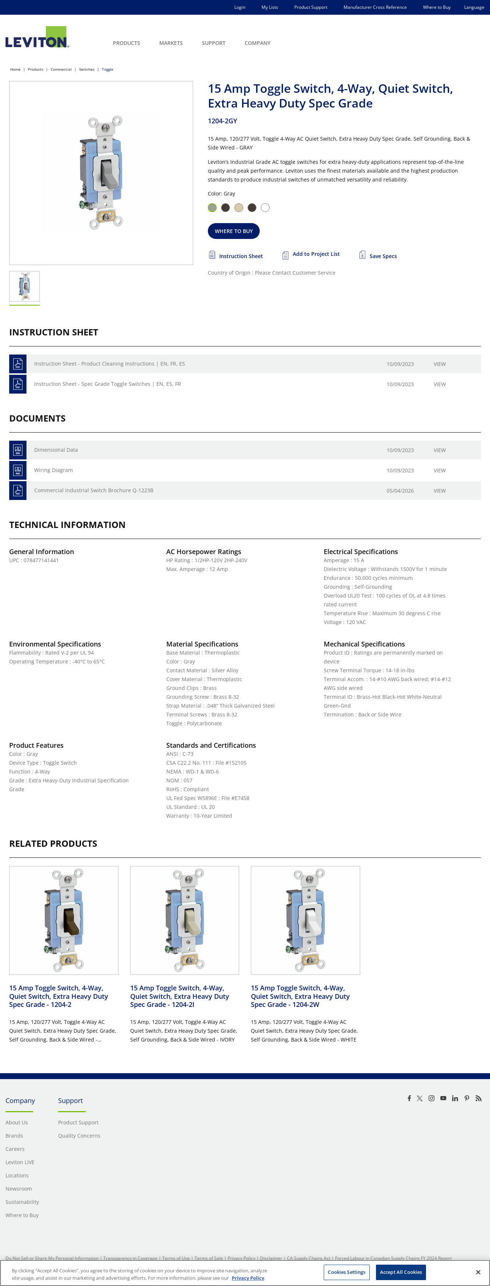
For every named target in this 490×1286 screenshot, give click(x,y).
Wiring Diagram (53, 469)
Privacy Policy (241, 1258)
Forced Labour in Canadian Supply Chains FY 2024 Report (393, 1258)
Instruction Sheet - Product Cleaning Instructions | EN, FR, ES (109, 363)
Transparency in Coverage (130, 1258)
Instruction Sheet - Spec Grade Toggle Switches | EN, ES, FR (107, 383)
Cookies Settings (346, 1272)
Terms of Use (176, 1258)
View (440, 363)
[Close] (478, 1272)
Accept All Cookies (401, 1272)
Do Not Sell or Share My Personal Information (52, 1258)
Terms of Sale (209, 1258)
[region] (245, 1273)
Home (15, 69)
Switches (87, 69)
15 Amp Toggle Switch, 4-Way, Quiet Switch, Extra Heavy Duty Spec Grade (58, 996)
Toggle (107, 69)
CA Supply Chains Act (308, 1258)
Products (35, 69)
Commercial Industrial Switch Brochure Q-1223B (93, 490)
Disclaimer (271, 1258)
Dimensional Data (56, 449)
